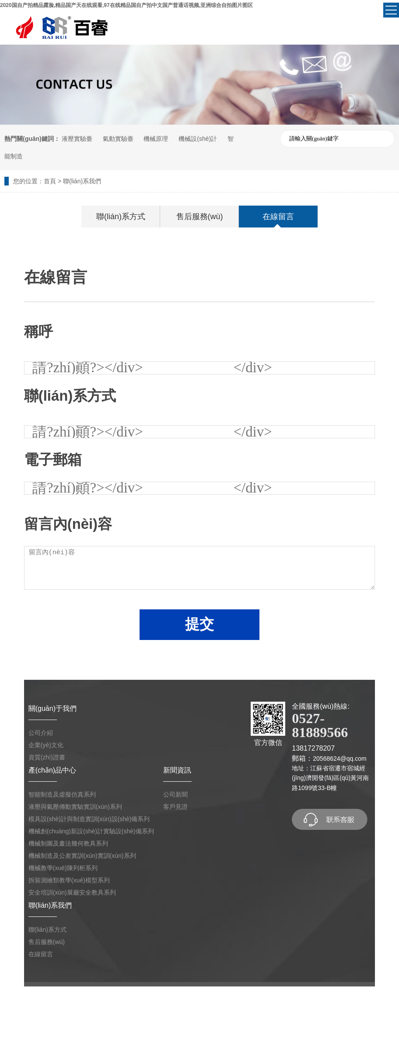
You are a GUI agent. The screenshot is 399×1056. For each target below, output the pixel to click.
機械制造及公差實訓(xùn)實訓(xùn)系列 (82, 855)
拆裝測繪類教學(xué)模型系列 (69, 880)
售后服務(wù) (199, 216)
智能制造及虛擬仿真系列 (62, 794)
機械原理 (156, 138)
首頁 (50, 181)
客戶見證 (175, 806)
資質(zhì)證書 (46, 757)
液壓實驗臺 (77, 138)
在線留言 (278, 216)
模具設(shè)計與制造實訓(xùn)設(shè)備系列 (89, 818)
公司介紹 (40, 732)
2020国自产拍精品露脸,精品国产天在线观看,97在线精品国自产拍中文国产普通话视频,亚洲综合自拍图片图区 (126, 5)
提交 (199, 624)
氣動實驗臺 (118, 138)
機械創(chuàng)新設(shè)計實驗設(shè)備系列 (91, 831)
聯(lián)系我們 (82, 181)
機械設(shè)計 (197, 138)
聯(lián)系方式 (120, 216)
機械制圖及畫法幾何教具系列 (68, 843)
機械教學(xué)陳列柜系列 (63, 867)
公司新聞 (175, 794)
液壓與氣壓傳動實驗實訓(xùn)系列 (75, 806)
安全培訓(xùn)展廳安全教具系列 (72, 892)
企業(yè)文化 (45, 744)
